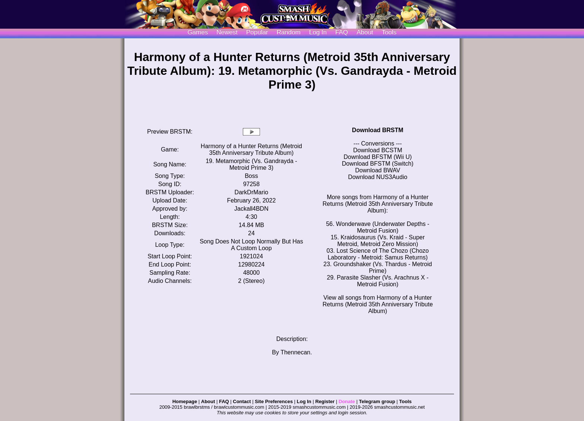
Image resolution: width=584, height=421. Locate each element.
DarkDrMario (252, 192)
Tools (389, 32)
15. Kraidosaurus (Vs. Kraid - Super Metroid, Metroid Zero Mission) (378, 240)
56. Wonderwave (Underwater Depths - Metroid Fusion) (377, 227)
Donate (347, 401)
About (364, 32)
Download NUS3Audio (377, 177)
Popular (257, 32)
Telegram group (377, 401)
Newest (227, 32)
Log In (304, 401)
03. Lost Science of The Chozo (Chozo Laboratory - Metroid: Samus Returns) (378, 254)
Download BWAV (377, 170)
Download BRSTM (377, 130)
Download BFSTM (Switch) (377, 163)
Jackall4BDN (251, 208)
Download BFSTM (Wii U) (377, 157)
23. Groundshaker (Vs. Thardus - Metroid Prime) (377, 267)
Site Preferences (274, 401)
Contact (242, 401)
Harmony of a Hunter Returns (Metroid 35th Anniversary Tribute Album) (251, 149)
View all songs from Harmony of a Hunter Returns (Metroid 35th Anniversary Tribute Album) (378, 304)
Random (289, 32)
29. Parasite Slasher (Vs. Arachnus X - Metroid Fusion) (377, 280)
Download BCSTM (377, 150)
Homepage (184, 401)
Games (197, 32)
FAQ (341, 32)
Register (324, 401)
